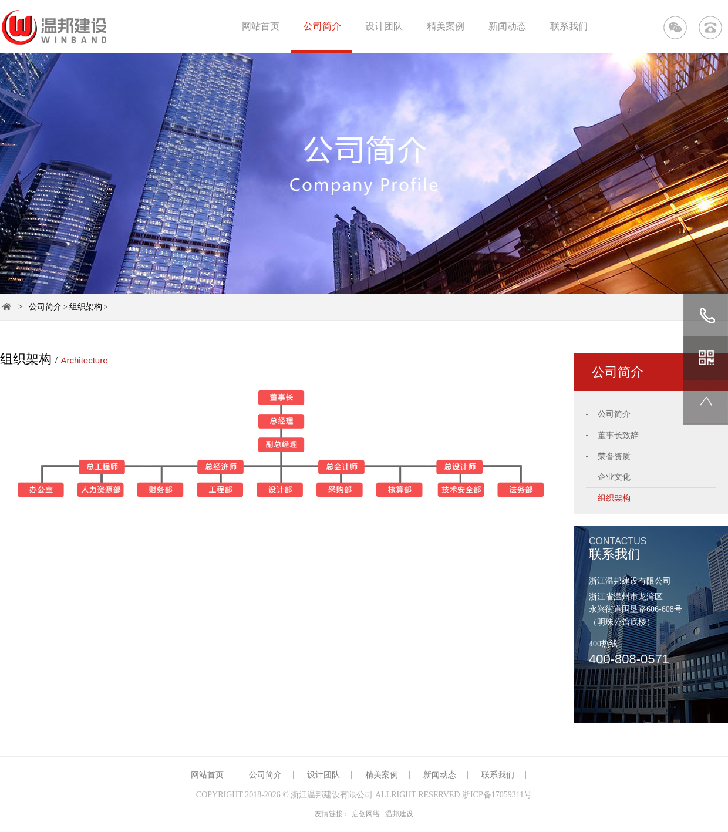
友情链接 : (330, 814)
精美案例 (445, 26)
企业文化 (614, 477)
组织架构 (85, 306)
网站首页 (260, 26)
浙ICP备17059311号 (497, 794)
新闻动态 (507, 26)
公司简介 (322, 26)
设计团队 (384, 26)
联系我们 (569, 26)
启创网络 (366, 814)
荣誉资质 (614, 456)
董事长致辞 (618, 435)
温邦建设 (399, 814)
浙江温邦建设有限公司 (332, 794)
